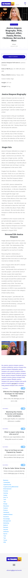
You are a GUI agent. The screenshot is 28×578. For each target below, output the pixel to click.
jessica (6, 365)
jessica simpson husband (13, 375)
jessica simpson (14, 365)
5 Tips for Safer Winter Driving (14, 470)
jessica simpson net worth (18, 381)
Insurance (6, 516)
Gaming (5, 493)
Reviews (5, 527)
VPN (4, 542)
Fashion (5, 508)
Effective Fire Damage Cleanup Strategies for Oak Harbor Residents (14, 395)
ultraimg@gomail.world (14, 570)
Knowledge (6, 518)
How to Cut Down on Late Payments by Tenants (14, 453)
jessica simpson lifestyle (9, 379)
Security (5, 529)
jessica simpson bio (20, 367)
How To (5, 497)
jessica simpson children (17, 371)
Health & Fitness (7, 514)
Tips (4, 501)
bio (3, 365)
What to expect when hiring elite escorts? (14, 435)
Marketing (6, 523)
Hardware (6, 512)
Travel (5, 540)
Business (5, 480)
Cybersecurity (7, 484)
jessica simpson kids (18, 377)
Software (6, 531)
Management (7, 521)
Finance (5, 510)
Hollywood (14, 24)
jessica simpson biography (10, 369)
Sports (5, 533)
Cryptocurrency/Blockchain (10, 486)
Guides (5, 495)
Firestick (5, 491)
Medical (5, 525)
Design (5, 503)
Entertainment (7, 488)
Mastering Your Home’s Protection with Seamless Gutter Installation (14, 415)
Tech (4, 499)
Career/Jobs (6, 482)
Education (6, 506)
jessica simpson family (9, 373)
